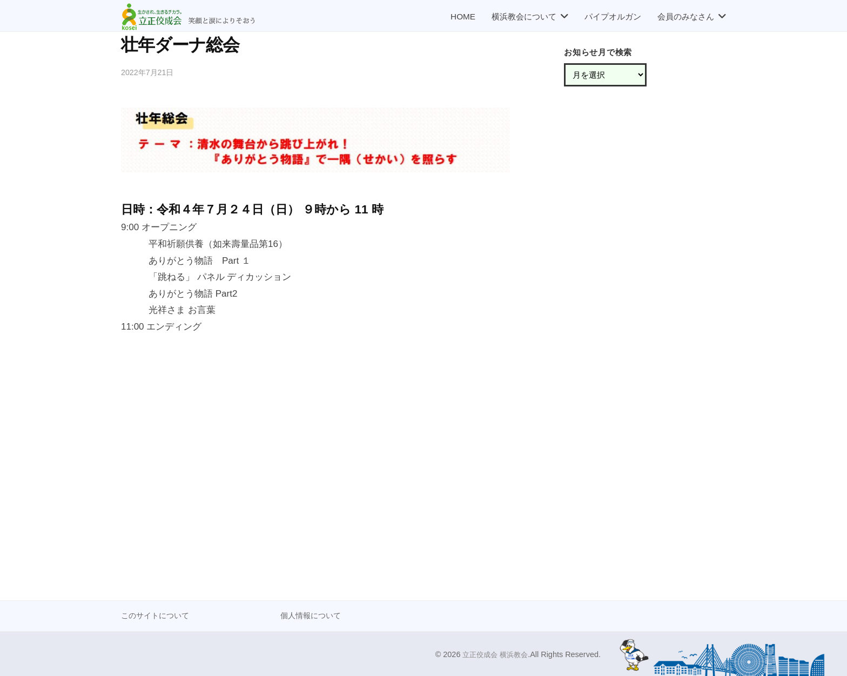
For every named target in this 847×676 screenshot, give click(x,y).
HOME (463, 16)
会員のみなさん (685, 16)
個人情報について (312, 615)
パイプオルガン (612, 16)
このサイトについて (157, 615)
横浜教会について (524, 16)
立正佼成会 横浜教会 (493, 654)
